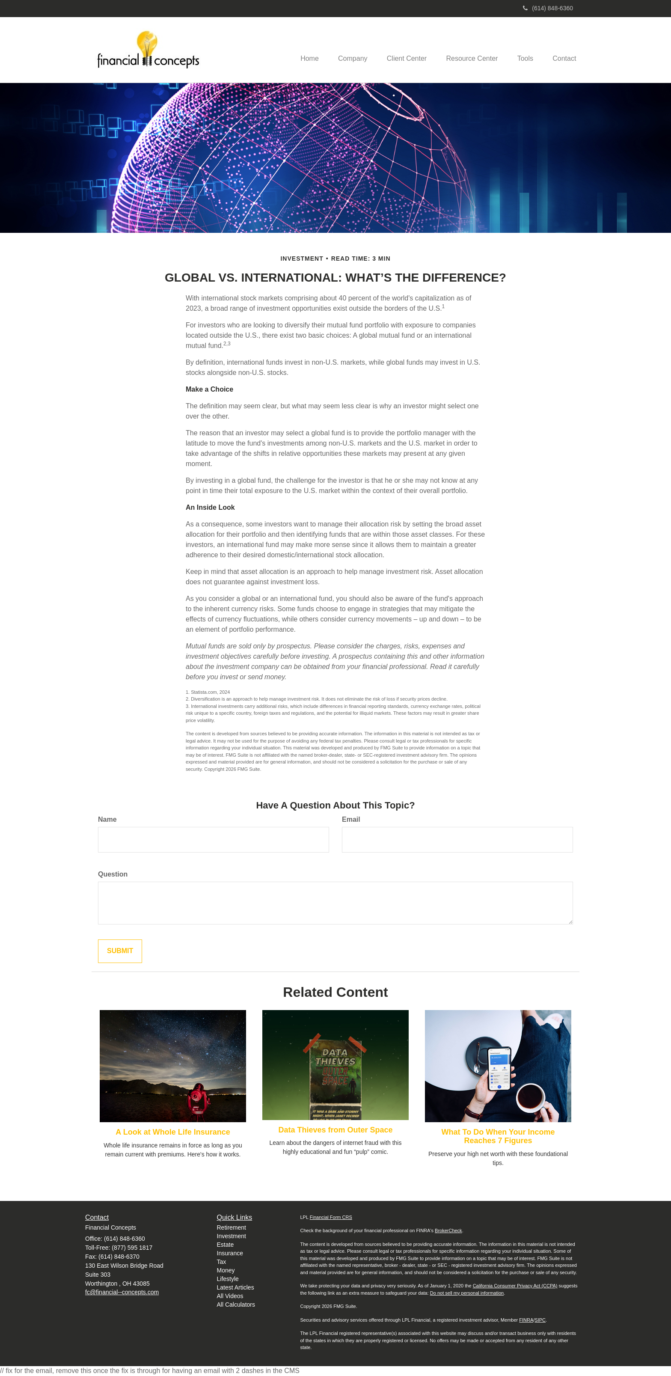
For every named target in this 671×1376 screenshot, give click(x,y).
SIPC (540, 1320)
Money (226, 1270)
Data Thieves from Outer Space (335, 1130)
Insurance (230, 1253)
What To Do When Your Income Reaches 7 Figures (498, 1136)
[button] (343, 50)
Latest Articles (235, 1287)
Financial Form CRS (331, 1217)
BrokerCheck (448, 1230)
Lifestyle (228, 1278)
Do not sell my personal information (467, 1293)
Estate (225, 1244)
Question (113, 874)
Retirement (231, 1227)
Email (351, 819)
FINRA (526, 1320)
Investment (231, 1236)
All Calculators (236, 1304)
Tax (221, 1261)
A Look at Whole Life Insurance (173, 1132)
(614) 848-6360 (548, 8)
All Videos (230, 1296)
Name (107, 819)
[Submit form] (120, 951)
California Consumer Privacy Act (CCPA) (515, 1285)
